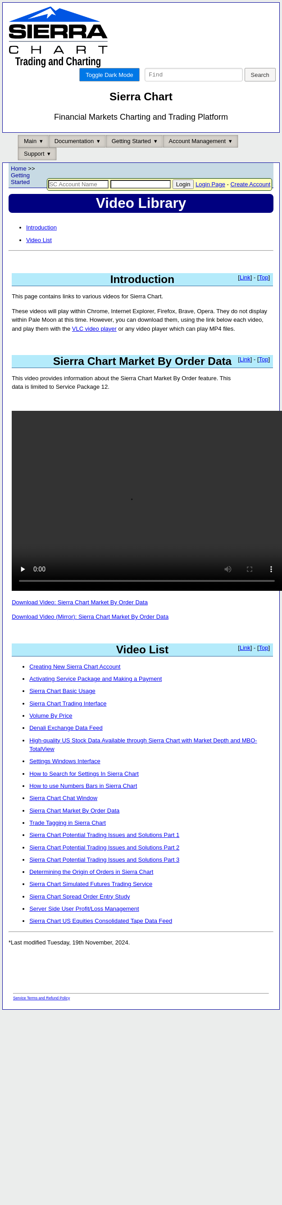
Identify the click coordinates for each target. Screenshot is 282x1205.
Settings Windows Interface (64, 776)
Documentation (74, 156)
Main (30, 156)
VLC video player (94, 343)
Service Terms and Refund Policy (41, 1013)
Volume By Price (50, 730)
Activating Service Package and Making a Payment (95, 693)
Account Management (197, 156)
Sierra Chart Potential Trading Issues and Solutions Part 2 (104, 862)
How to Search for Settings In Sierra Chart (84, 788)
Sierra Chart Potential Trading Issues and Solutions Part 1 (104, 849)
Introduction (41, 242)
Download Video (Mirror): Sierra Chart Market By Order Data (90, 631)
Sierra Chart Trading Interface (67, 718)
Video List (39, 255)
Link (245, 292)
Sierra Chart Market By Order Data (74, 825)
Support (34, 168)
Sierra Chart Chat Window (63, 812)
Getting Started (131, 156)
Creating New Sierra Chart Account (74, 681)
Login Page (210, 199)
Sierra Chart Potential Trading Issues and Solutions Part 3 (104, 874)
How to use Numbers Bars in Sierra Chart (83, 800)
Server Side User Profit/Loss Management (84, 923)
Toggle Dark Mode (109, 75)
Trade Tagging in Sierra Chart (67, 837)
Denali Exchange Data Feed (66, 742)
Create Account (250, 199)
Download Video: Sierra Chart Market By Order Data (80, 617)
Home (19, 183)
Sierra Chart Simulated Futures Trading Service (90, 898)
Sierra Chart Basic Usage (62, 705)
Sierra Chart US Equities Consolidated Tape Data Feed (100, 935)
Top (263, 292)
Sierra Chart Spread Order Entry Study (79, 911)
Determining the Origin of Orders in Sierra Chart (91, 886)
